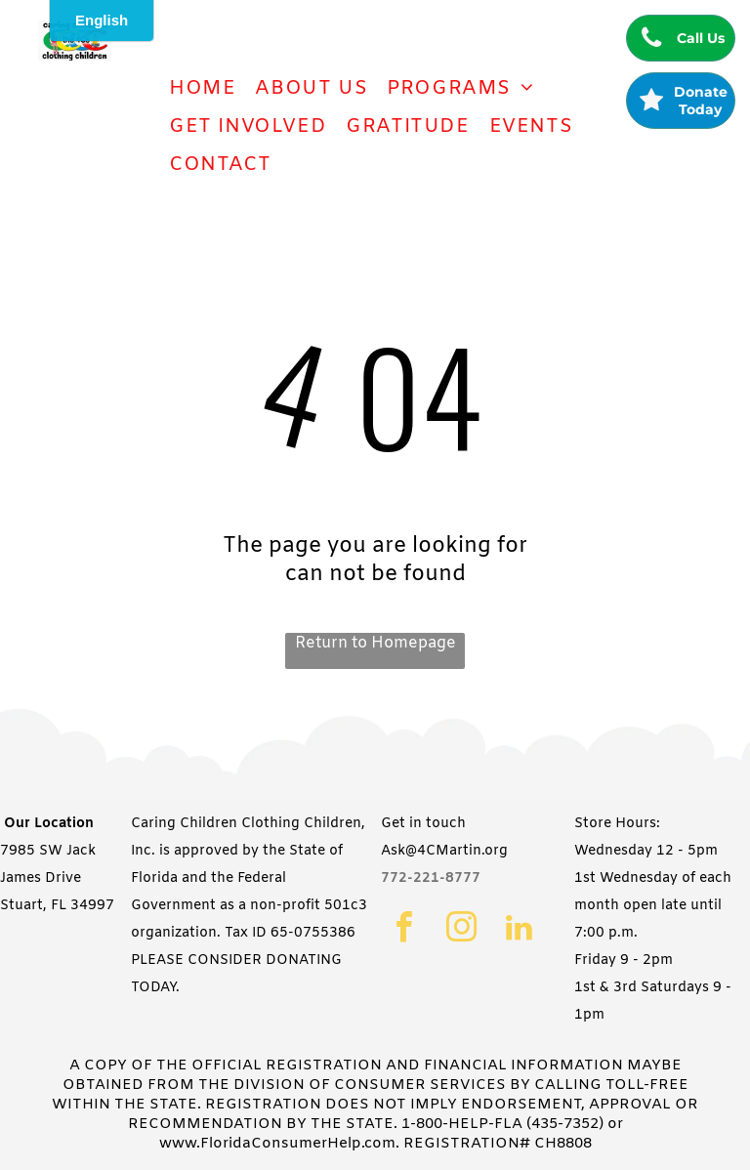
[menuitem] (202, 88)
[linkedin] (519, 929)
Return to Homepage (375, 643)
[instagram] (461, 929)
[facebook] (404, 929)
